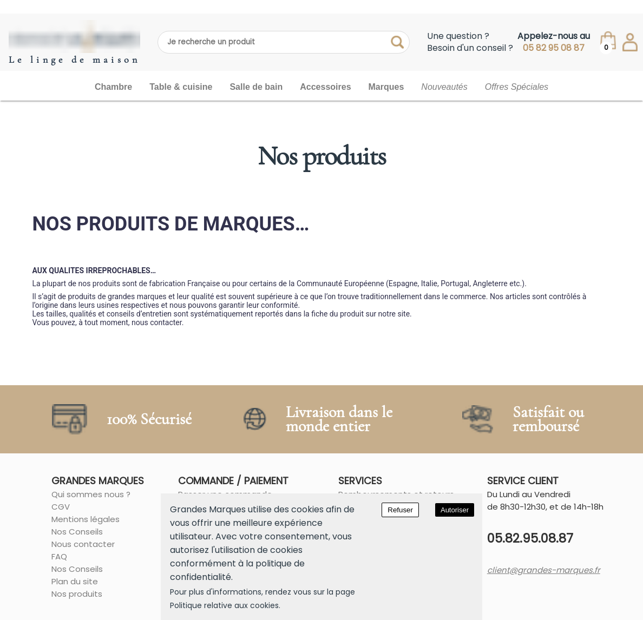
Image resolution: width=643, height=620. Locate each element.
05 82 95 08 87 (554, 48)
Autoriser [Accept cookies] (455, 510)
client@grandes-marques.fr (543, 570)
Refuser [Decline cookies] (400, 510)
